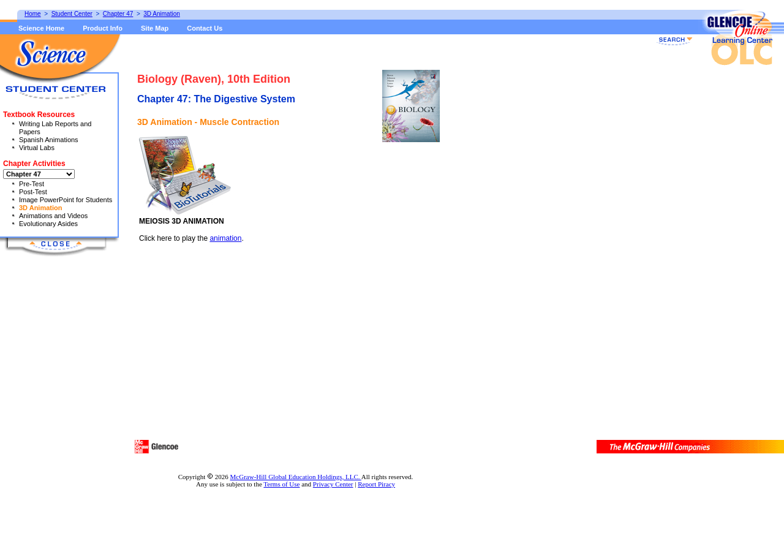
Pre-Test (31, 183)
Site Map (154, 28)
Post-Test (33, 191)
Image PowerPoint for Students (65, 199)
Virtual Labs (37, 147)
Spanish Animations (48, 139)
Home (32, 13)
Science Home (41, 28)
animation (225, 238)
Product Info (103, 28)
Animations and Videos (53, 215)
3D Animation (40, 207)
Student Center (71, 13)
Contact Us (204, 28)
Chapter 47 (118, 13)
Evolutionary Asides (48, 223)
